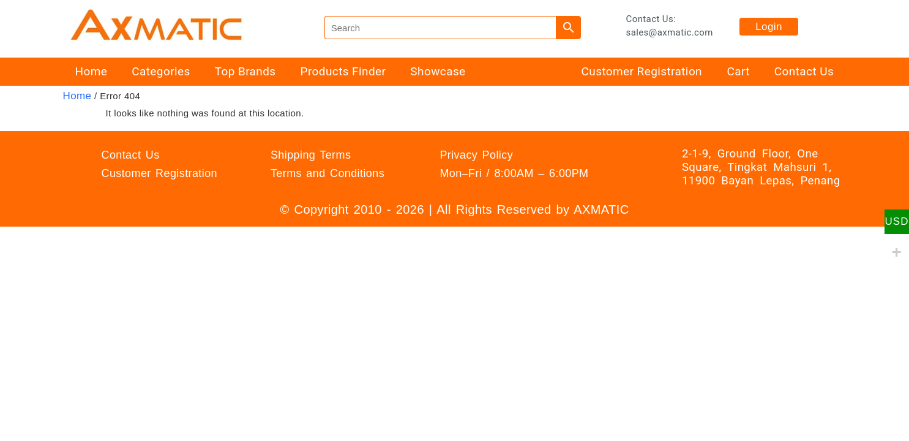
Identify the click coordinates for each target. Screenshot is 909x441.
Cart (738, 71)
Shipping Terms (311, 155)
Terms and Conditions (327, 173)
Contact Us (804, 71)
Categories (161, 71)
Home (91, 71)
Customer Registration (642, 71)
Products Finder (343, 71)
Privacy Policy (476, 155)
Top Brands (245, 71)
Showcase (437, 71)
